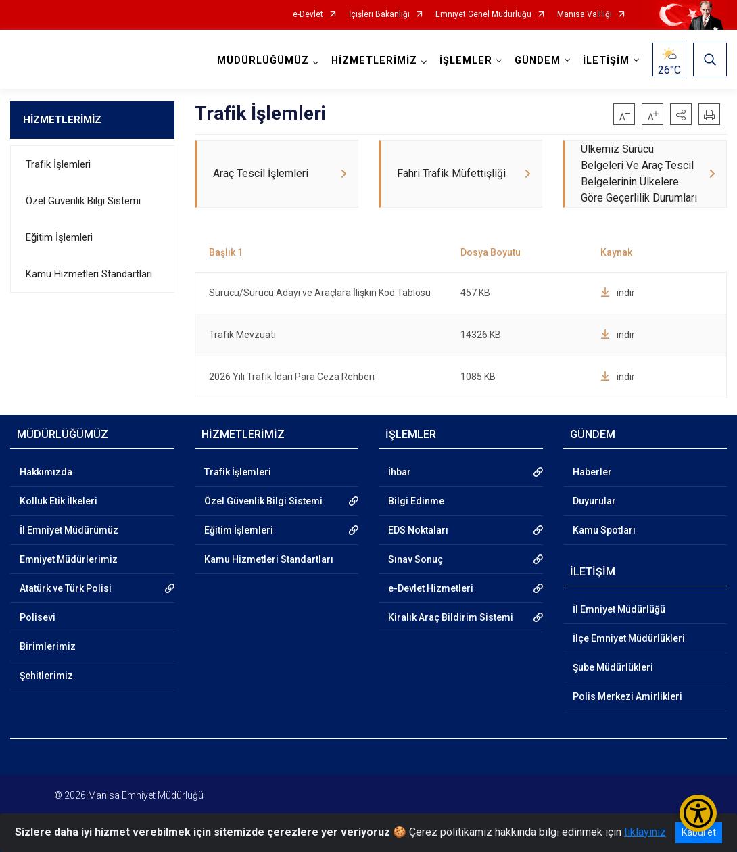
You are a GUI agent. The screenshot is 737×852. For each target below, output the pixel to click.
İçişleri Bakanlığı (379, 14)
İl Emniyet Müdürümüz (69, 530)
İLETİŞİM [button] (606, 60)
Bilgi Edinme (416, 501)
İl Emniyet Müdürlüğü (619, 609)
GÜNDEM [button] (538, 60)
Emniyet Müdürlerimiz (69, 559)
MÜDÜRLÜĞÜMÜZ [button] (263, 60)
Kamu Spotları (604, 530)
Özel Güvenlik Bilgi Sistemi (83, 201)
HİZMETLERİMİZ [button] (374, 60)
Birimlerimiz (48, 646)
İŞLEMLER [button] (465, 60)
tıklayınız (645, 832)
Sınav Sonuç (415, 559)
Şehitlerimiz (46, 675)
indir (617, 292)
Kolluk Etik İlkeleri (58, 501)
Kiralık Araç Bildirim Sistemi (450, 617)
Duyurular (594, 501)
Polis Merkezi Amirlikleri (627, 696)
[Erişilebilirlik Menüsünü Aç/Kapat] (698, 813)
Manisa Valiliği (584, 14)
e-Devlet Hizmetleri (430, 588)
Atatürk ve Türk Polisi (66, 588)
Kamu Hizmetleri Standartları (89, 274)
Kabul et (699, 832)
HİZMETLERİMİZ (62, 120)
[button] (681, 114)
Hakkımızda (46, 472)
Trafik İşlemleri (58, 164)
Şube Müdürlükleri (613, 667)
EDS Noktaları (418, 530)
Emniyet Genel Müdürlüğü (483, 14)
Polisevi (37, 617)
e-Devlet (308, 14)
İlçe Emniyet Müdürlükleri (629, 638)
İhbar (399, 472)
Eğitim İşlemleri (59, 237)
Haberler (592, 472)
